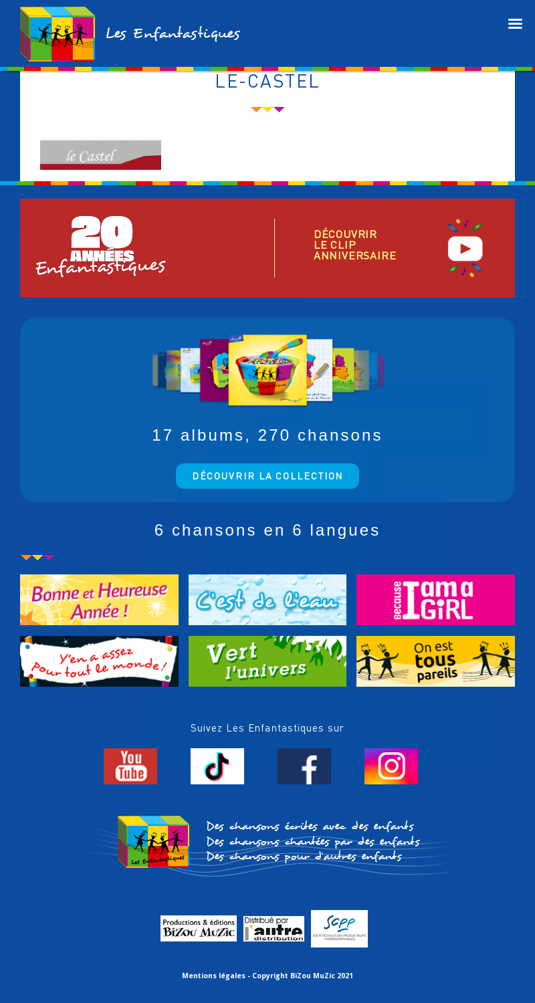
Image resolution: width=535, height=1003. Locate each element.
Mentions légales (213, 975)
